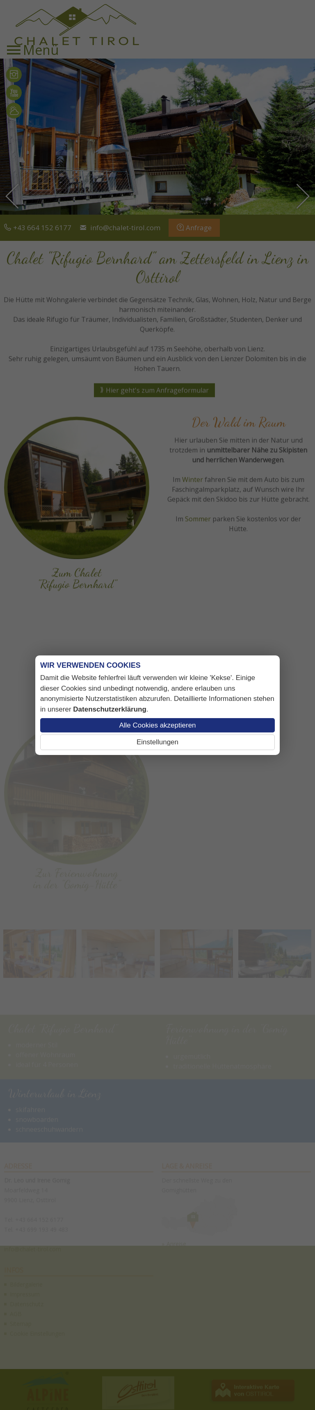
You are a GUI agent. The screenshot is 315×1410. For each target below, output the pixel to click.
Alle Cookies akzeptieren (157, 725)
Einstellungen (157, 742)
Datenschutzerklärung (109, 709)
